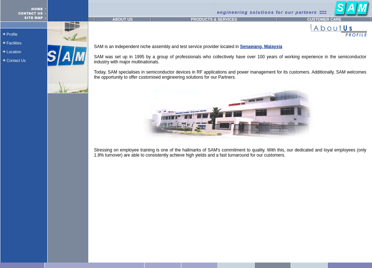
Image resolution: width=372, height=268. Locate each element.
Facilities (14, 43)
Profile (12, 34)
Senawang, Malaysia (261, 46)
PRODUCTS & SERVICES (214, 19)
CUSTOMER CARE (324, 19)
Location (14, 52)
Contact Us (16, 60)
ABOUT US (123, 19)
